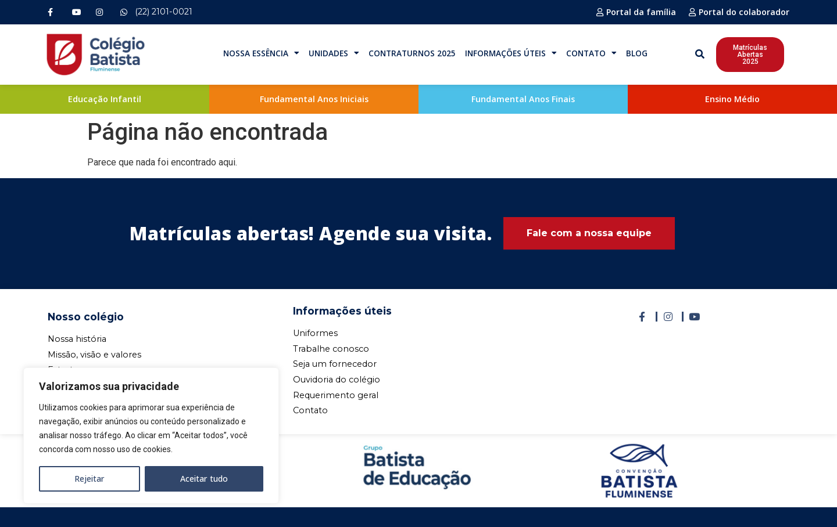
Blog (637, 53)
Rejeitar (89, 478)
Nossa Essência (261, 53)
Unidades (334, 53)
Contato (591, 53)
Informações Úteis (511, 53)
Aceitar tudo (204, 478)
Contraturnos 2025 (412, 53)
